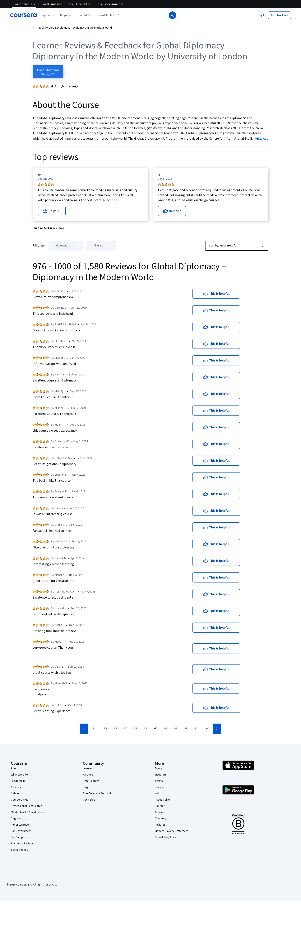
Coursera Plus (19, 800)
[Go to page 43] (185, 729)
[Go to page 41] (165, 729)
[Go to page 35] (105, 729)
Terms (159, 781)
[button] (66, 15)
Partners (88, 775)
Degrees (16, 818)
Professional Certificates (26, 806)
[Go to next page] (217, 729)
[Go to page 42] (175, 729)
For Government (21, 831)
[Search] (172, 15)
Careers (16, 787)
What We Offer (20, 775)
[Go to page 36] (115, 729)
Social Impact (19, 850)
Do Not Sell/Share (166, 837)
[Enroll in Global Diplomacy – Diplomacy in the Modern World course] (48, 71)
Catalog (15, 793)
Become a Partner (22, 843)
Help (157, 793)
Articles (159, 812)
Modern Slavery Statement (171, 831)
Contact (160, 806)
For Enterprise (20, 825)
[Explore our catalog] (49, 15)
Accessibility (163, 800)
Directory (160, 818)
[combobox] (122, 15)
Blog (85, 787)
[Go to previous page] (84, 729)
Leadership (18, 781)
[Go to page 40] (155, 729)
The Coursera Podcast (97, 793)
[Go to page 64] (207, 729)
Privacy (159, 787)
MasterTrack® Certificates (27, 812)
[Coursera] (23, 15)
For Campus (18, 837)
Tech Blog (89, 800)
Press (158, 768)
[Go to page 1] (93, 729)
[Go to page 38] (135, 729)
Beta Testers (91, 781)
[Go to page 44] (195, 729)
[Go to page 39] (145, 729)
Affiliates (160, 825)
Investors (161, 775)
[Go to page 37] (125, 729)
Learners (88, 768)
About (14, 768)
